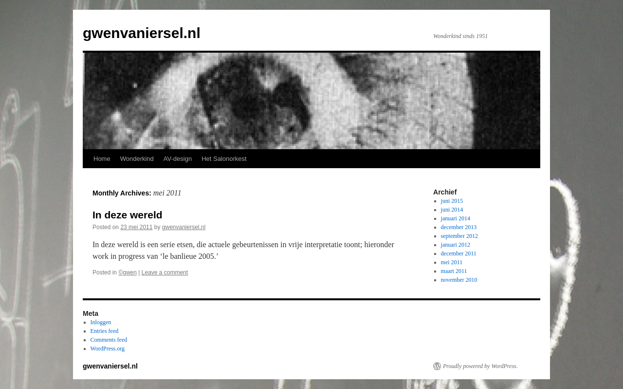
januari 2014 (455, 218)
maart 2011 (454, 271)
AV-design (178, 158)
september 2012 (459, 236)
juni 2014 (452, 209)
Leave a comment (165, 272)
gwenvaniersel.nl (142, 33)
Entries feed (105, 331)
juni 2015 (452, 200)
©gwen (127, 272)
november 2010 (459, 279)
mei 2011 (452, 262)
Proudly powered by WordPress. (480, 366)
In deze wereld (127, 214)
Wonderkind (137, 158)
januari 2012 (455, 244)
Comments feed (109, 339)
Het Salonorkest (224, 158)
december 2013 (459, 227)
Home (101, 158)
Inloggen (101, 322)
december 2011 (458, 253)
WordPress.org (108, 348)
